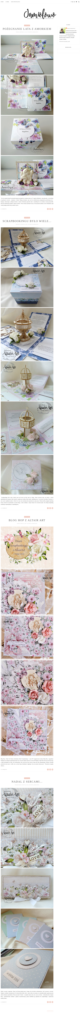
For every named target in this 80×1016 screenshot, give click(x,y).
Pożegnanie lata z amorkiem (27, 28)
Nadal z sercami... (27, 781)
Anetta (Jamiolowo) (71, 28)
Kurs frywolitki (15, 1)
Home (2, 1)
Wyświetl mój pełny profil (64, 41)
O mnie (7, 1)
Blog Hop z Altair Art (27, 520)
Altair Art (27, 25)
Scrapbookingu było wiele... (27, 221)
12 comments (4, 508)
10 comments (4, 769)
